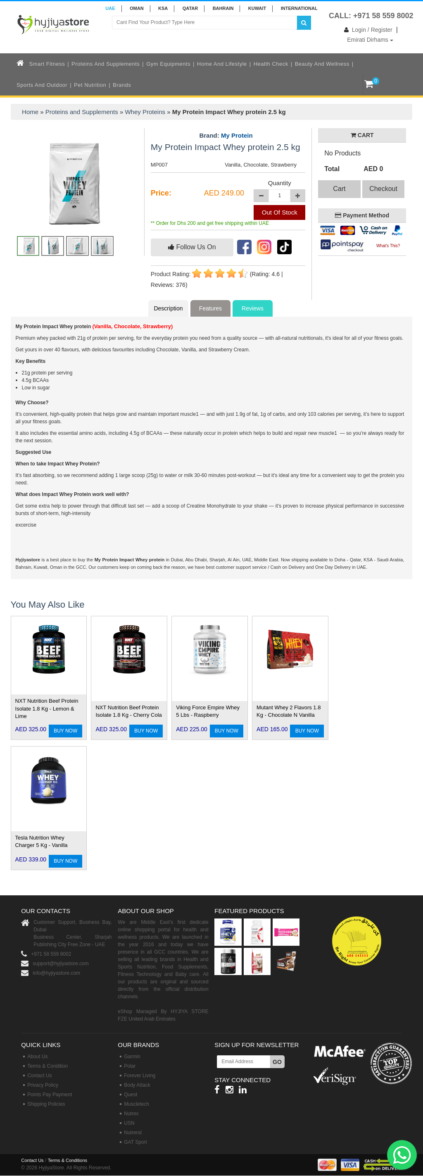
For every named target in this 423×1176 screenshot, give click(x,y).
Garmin (132, 1056)
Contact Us (39, 1075)
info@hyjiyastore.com (56, 973)
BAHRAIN (223, 8)
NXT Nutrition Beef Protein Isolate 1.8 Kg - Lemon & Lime (46, 708)
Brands (122, 85)
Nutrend (133, 1132)
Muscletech (136, 1104)
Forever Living (139, 1075)
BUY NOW (65, 731)
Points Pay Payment (49, 1094)
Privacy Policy (42, 1085)
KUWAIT (257, 8)
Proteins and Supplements (105, 64)
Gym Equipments (168, 64)
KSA (163, 8)
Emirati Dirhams (370, 39)
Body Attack (137, 1085)
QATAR (190, 8)
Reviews (253, 308)
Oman (137, 8)
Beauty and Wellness (322, 64)
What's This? (388, 245)
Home (30, 111)
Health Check (271, 64)
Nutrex (131, 1113)
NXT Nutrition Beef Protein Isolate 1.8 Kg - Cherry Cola (128, 711)
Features (210, 308)
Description (168, 308)
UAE (110, 8)
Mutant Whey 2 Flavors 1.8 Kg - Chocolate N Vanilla (289, 711)
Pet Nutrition (90, 85)
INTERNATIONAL (299, 8)
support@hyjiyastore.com (61, 963)
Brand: (225, 135)
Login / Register (366, 29)
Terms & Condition (47, 1066)
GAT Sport (135, 1142)
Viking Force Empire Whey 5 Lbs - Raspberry (208, 711)
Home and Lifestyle (222, 64)
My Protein (237, 135)
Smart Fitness (47, 64)
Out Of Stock (279, 212)
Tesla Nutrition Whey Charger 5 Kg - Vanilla (41, 842)
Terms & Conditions (67, 1160)
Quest (130, 1094)
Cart (339, 188)
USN (129, 1123)
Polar (129, 1066)
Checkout (383, 188)
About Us (37, 1056)
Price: (161, 193)
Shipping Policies (46, 1104)
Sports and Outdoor (42, 85)
